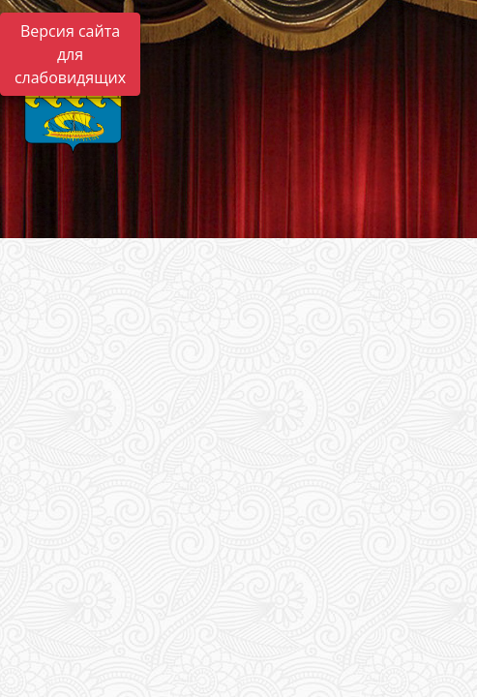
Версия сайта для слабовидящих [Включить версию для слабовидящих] (70, 54)
